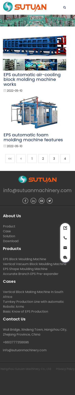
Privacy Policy (65, 369)
